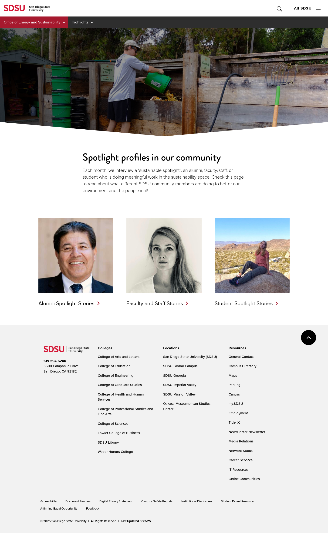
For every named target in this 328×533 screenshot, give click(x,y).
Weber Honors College (115, 451)
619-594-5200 (55, 360)
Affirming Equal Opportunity (58, 508)
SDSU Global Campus (180, 365)
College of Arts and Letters (118, 356)
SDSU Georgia (174, 375)
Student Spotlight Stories (244, 303)
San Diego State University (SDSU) (190, 356)
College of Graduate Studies (120, 384)
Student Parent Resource (237, 501)
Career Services (241, 460)
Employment (238, 413)
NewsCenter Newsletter (247, 431)
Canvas (234, 394)
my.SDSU (236, 403)
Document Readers (78, 501)
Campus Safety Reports (156, 501)
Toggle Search (279, 8)
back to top (308, 337)
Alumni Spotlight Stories (66, 303)
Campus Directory (242, 365)
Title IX (234, 422)
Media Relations (241, 441)
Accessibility (48, 501)
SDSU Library (108, 442)
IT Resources (238, 469)
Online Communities (244, 478)
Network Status (241, 450)
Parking (234, 384)
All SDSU (307, 8)
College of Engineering (115, 375)
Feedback (92, 508)
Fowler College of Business (119, 432)
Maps (233, 375)
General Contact (241, 356)
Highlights (80, 22)
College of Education (114, 365)
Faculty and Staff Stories (154, 303)
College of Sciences (113, 423)
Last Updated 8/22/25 (136, 521)
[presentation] (104, 348)
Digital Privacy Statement (115, 501)
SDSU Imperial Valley (179, 384)
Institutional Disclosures (196, 501)
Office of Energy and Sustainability (32, 22)
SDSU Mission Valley (179, 394)
